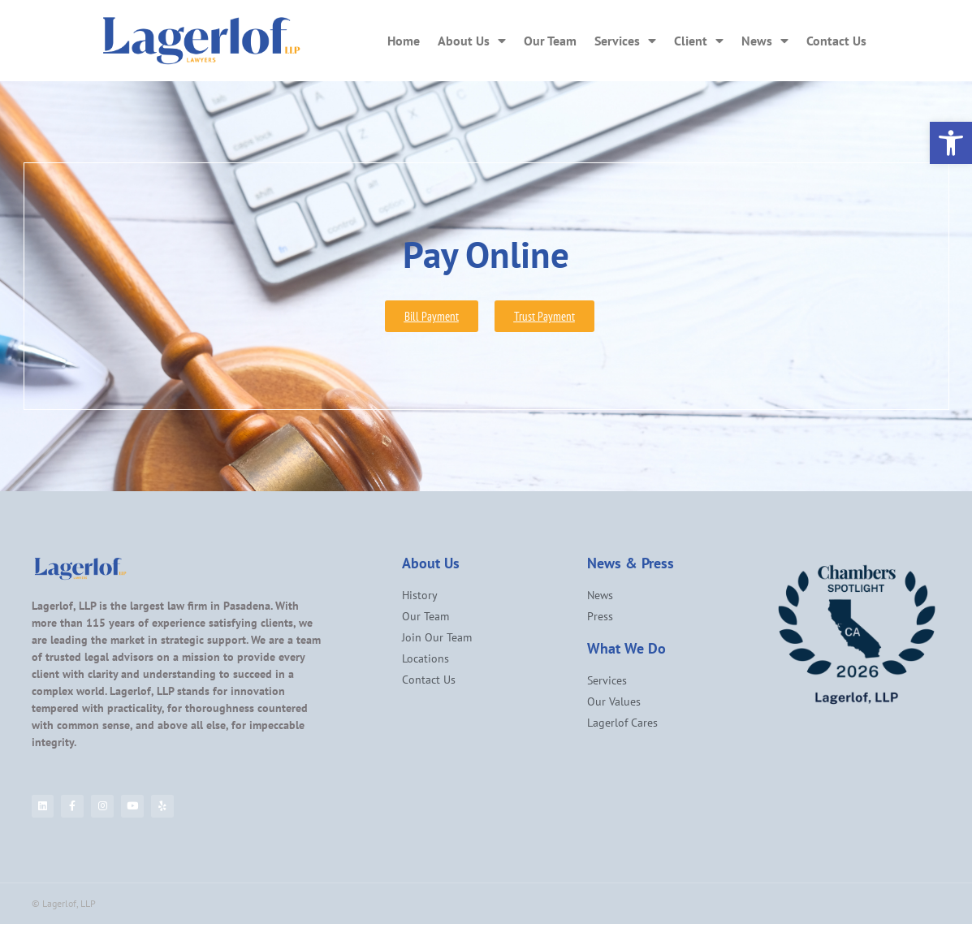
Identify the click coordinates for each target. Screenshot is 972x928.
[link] (951, 143)
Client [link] (699, 40)
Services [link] (625, 40)
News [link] (764, 40)
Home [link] (403, 40)
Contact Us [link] (836, 40)
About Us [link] (472, 40)
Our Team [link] (550, 40)
